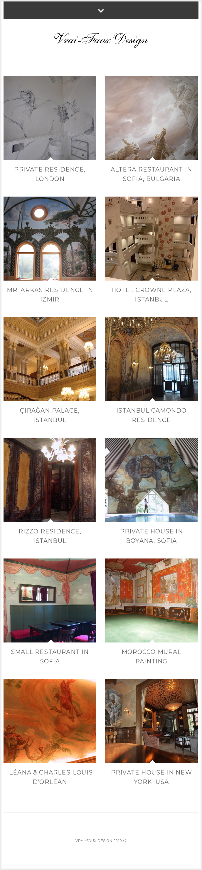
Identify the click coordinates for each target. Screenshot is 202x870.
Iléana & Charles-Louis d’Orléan (50, 777)
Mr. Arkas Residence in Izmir (50, 294)
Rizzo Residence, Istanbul (49, 536)
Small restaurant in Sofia (50, 656)
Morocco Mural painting (151, 656)
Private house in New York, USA (151, 777)
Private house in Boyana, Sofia (151, 536)
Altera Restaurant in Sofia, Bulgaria (151, 174)
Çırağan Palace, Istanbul (50, 415)
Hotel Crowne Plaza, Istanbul (151, 294)
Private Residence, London (49, 174)
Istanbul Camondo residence (151, 415)
